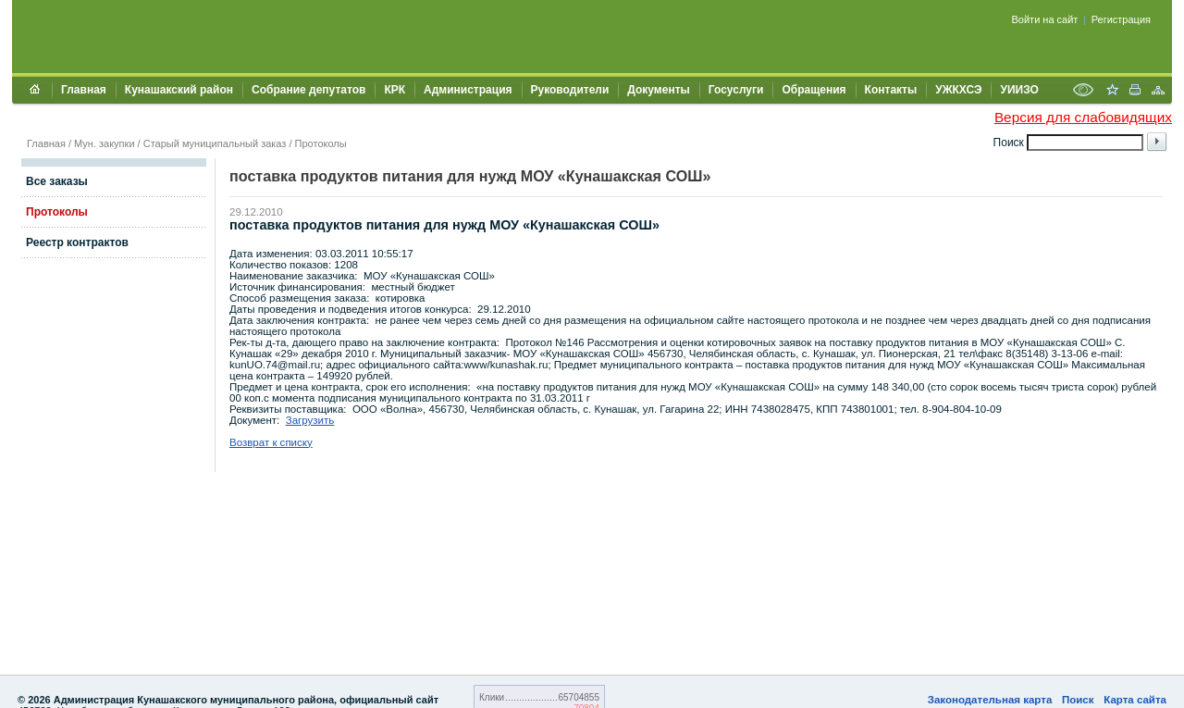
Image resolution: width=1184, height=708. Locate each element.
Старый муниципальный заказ (215, 143)
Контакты (891, 89)
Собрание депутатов (308, 89)
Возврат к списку (271, 442)
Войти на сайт (1045, 19)
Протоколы (321, 143)
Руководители (570, 89)
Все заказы (57, 181)
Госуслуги (736, 89)
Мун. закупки (104, 143)
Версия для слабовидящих (1083, 117)
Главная (83, 89)
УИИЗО (1019, 89)
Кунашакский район (179, 89)
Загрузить (310, 420)
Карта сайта (1135, 699)
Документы (658, 89)
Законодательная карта (990, 699)
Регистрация (1121, 19)
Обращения (813, 89)
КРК (394, 89)
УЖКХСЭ (958, 89)
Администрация (468, 89)
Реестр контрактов (77, 242)
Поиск (1078, 699)
